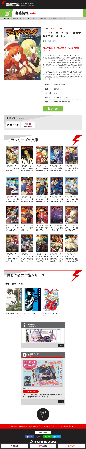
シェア (30, 436)
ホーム (8, 18)
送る (49, 436)
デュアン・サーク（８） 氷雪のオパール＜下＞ (71, 168)
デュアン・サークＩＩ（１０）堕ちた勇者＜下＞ (71, 227)
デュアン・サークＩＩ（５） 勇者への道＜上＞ (71, 199)
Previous (24, 335)
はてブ (57, 436)
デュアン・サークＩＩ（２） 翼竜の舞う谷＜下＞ (27, 199)
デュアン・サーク (25, 18)
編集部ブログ (38, 426)
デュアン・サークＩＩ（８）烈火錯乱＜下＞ (42, 227)
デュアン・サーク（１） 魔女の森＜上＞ (12, 168)
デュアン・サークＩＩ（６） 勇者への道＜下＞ (12, 227)
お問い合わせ (43, 432)
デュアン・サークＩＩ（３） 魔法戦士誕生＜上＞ (42, 199)
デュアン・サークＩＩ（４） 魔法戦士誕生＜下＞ (56, 199)
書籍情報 (15, 18)
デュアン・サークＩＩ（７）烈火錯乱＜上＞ (27, 227)
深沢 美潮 (52, 41)
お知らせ (47, 426)
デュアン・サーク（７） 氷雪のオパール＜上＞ (56, 168)
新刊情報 (14, 426)
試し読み (55, 109)
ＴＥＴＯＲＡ (30, 313)
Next (62, 335)
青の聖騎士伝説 (13, 313)
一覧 (61, 345)
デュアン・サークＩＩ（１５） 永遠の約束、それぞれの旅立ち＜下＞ (71, 258)
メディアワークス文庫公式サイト (63, 426)
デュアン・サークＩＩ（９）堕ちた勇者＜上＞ (56, 227)
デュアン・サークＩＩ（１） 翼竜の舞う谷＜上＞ (12, 199)
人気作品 (29, 426)
